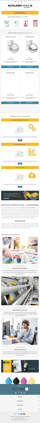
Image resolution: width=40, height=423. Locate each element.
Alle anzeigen (24, 16)
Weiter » (20, 140)
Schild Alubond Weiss (29, 36)
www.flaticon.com (25, 419)
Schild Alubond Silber (10, 72)
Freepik (18, 419)
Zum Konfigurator (27, 33)
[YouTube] (21, 393)
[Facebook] (19, 393)
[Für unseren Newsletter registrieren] (18, 389)
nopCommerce (22, 418)
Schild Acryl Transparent (10, 36)
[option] (5, 23)
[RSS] (24, 393)
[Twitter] (16, 393)
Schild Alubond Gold (29, 72)
